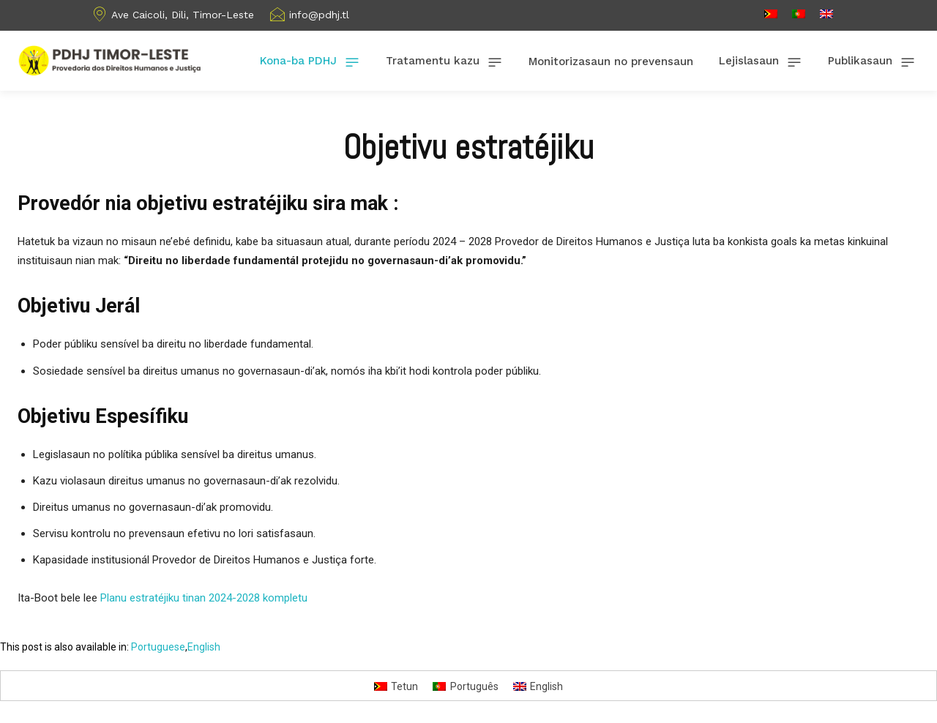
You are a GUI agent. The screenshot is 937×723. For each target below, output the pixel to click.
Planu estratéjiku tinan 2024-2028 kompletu (203, 597)
